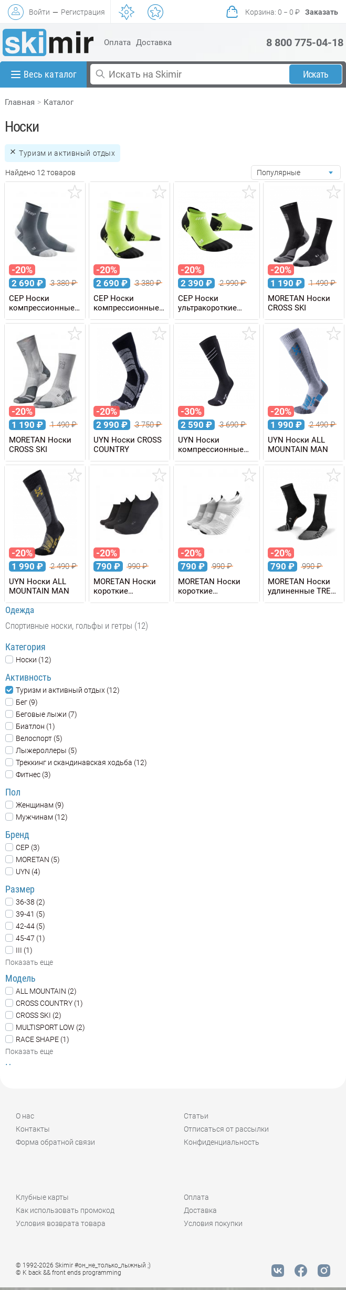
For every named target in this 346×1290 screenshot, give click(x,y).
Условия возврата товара (61, 1223)
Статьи (196, 1116)
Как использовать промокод (65, 1210)
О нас (25, 1116)
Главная (20, 102)
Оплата (117, 42)
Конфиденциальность (221, 1142)
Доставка (154, 42)
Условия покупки (213, 1223)
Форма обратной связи (55, 1142)
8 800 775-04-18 (304, 42)
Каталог (59, 102)
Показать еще (29, 962)
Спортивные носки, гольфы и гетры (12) (76, 625)
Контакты (33, 1129)
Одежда (19, 610)
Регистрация (83, 12)
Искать (316, 74)
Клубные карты (42, 1197)
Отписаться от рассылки (226, 1129)
